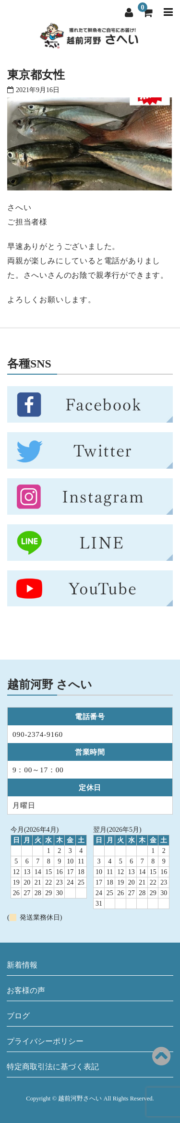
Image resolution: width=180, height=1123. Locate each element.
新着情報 (22, 965)
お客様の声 (26, 990)
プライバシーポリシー (45, 1041)
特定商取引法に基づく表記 (53, 1067)
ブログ (18, 1016)
